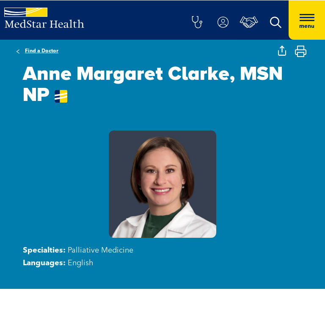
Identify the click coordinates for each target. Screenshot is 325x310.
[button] (197, 23)
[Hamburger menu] (307, 20)
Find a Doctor (41, 51)
